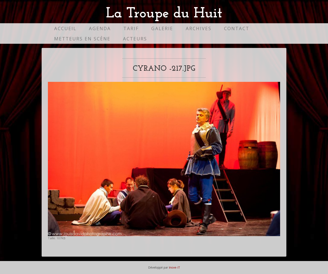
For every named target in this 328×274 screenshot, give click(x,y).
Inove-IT (174, 267)
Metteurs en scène (82, 39)
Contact (236, 28)
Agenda (100, 28)
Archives (198, 28)
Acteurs (135, 39)
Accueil (65, 28)
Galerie (162, 28)
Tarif (131, 28)
